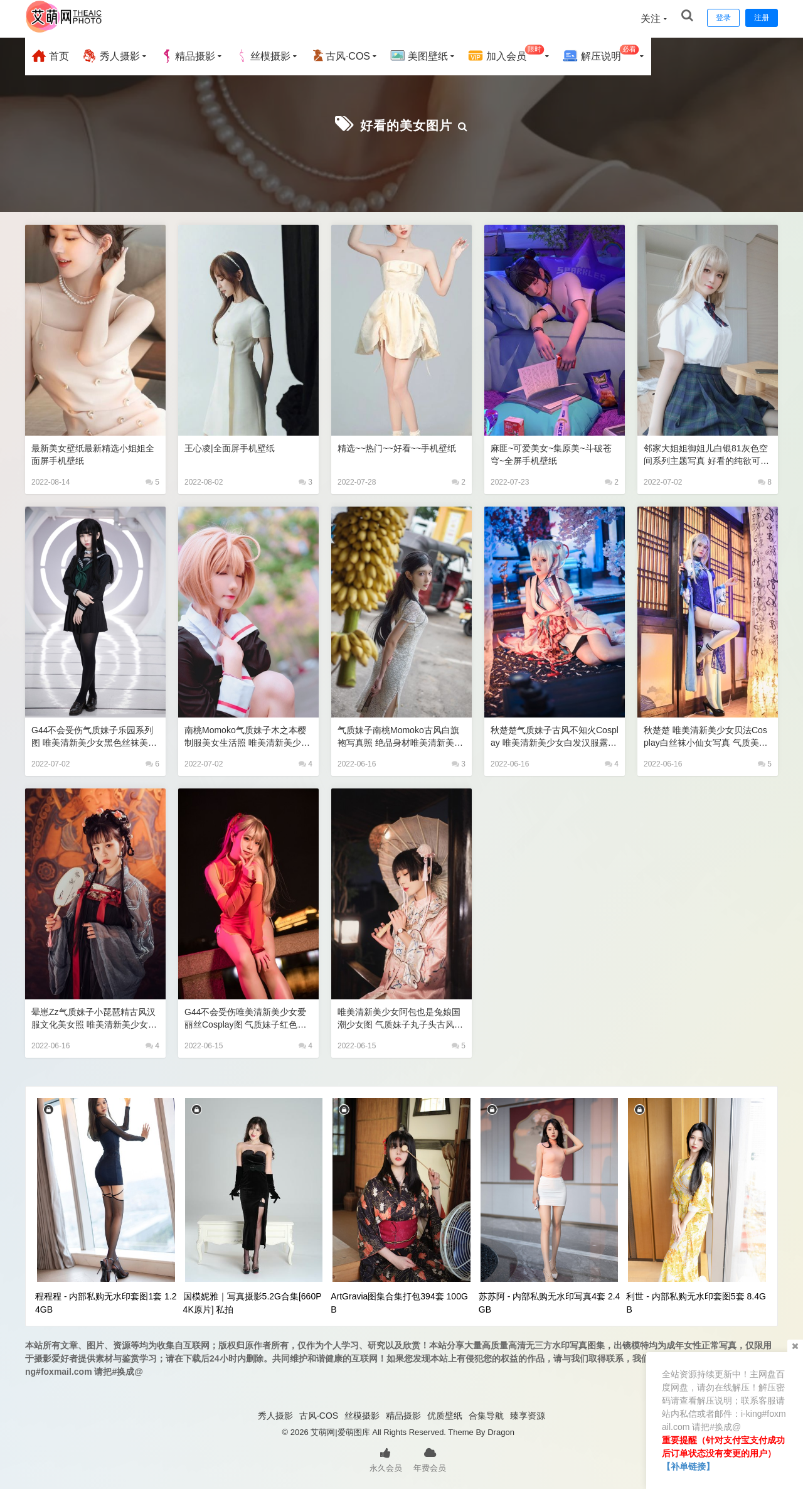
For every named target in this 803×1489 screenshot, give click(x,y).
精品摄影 (187, 55)
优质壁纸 (444, 1414)
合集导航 (486, 1414)
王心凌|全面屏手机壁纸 (232, 446)
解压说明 (601, 54)
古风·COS (340, 55)
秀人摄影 (110, 55)
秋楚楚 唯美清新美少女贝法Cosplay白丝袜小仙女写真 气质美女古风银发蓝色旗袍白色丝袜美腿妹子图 (707, 735)
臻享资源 (527, 1414)
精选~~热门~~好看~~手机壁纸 (401, 446)
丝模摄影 (262, 55)
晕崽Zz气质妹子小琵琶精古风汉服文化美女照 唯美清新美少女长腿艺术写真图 (93, 1017)
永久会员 (386, 1457)
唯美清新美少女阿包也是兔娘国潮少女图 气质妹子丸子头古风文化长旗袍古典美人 (400, 1017)
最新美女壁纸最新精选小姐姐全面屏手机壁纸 (92, 453)
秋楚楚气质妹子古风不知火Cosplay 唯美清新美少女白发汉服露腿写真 (553, 735)
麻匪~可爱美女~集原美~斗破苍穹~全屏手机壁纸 (550, 453)
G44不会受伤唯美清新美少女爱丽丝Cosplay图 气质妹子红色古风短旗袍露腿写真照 (245, 1017)
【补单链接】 (688, 1466)
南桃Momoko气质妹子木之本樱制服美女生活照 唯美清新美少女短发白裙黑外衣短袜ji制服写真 (246, 735)
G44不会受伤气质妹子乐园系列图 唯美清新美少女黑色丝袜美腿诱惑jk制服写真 (93, 735)
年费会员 (429, 1457)
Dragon (500, 1431)
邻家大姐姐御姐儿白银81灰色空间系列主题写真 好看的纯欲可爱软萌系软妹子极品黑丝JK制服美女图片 (706, 453)
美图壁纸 (419, 55)
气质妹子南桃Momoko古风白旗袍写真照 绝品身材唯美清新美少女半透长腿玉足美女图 (400, 735)
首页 (50, 55)
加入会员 (506, 54)
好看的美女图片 (406, 124)
